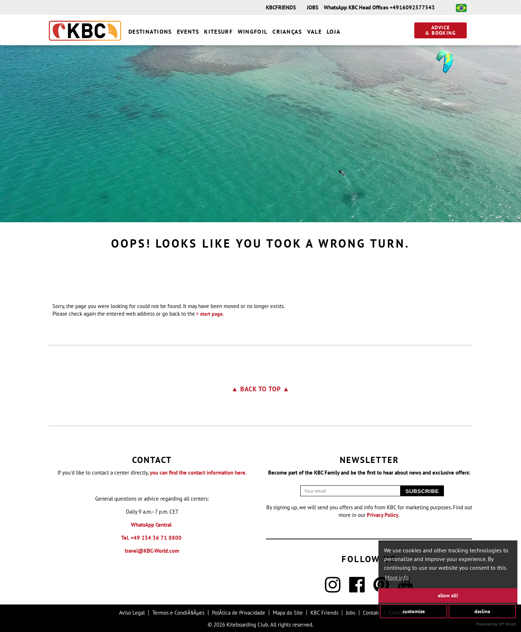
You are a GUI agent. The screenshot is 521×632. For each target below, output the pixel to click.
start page (211, 314)
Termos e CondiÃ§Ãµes (178, 612)
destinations (150, 31)
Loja (333, 31)
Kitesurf (218, 31)
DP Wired (507, 624)
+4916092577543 (412, 7)
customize (414, 610)
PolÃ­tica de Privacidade (238, 612)
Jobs (350, 612)
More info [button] (397, 577)
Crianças (287, 31)
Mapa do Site (288, 612)
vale (314, 31)
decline (482, 610)
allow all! (448, 595)
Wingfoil (252, 31)
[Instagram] (332, 589)
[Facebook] (357, 589)
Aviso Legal (132, 612)
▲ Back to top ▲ (261, 389)
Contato (372, 612)
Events (188, 31)
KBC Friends (324, 612)
